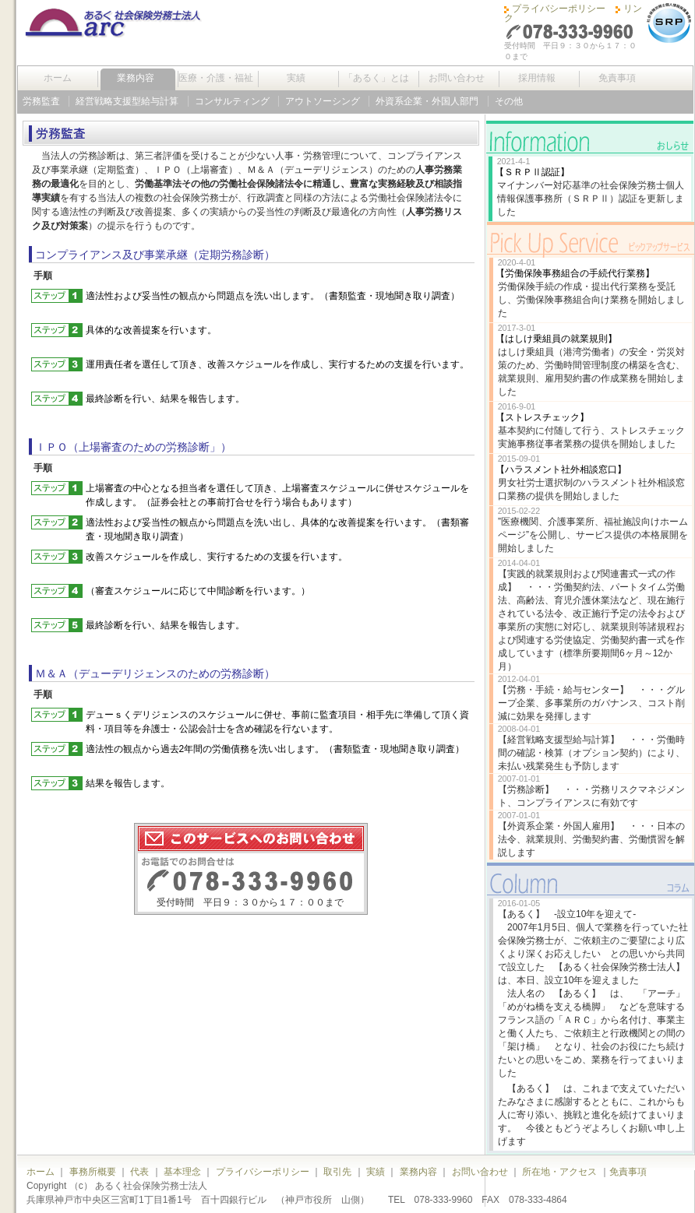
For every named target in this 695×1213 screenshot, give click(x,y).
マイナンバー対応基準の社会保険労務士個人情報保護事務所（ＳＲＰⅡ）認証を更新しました (590, 198)
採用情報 (537, 77)
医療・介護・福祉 (215, 77)
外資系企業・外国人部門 (427, 101)
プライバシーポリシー (558, 8)
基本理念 (182, 1171)
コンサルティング (232, 101)
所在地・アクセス (559, 1171)
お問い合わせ (457, 77)
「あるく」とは (376, 77)
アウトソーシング (322, 101)
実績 (296, 77)
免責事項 (617, 77)
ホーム (58, 77)
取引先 (337, 1171)
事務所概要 (92, 1171)
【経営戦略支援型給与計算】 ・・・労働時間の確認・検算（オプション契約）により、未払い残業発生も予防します (591, 753)
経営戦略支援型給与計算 (127, 101)
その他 (509, 101)
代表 (139, 1171)
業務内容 (135, 77)
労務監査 (41, 101)
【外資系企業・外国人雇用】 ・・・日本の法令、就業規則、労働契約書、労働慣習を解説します (591, 839)
